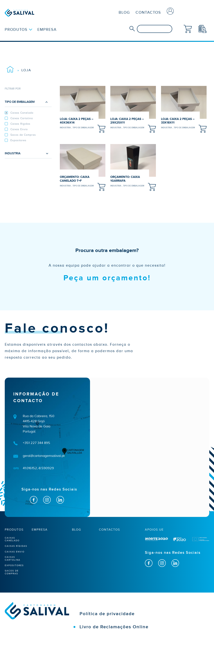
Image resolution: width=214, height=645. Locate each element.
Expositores (18, 140)
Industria (27, 153)
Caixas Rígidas (20, 123)
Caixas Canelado (21, 112)
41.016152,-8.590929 (38, 468)
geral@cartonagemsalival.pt (44, 456)
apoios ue (154, 529)
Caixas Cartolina (21, 118)
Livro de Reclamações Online (114, 627)
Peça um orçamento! (107, 278)
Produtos (16, 29)
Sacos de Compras (23, 134)
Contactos (148, 12)
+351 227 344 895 (36, 443)
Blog (124, 12)
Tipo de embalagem (27, 102)
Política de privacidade (107, 613)
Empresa (47, 29)
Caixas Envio (19, 129)
